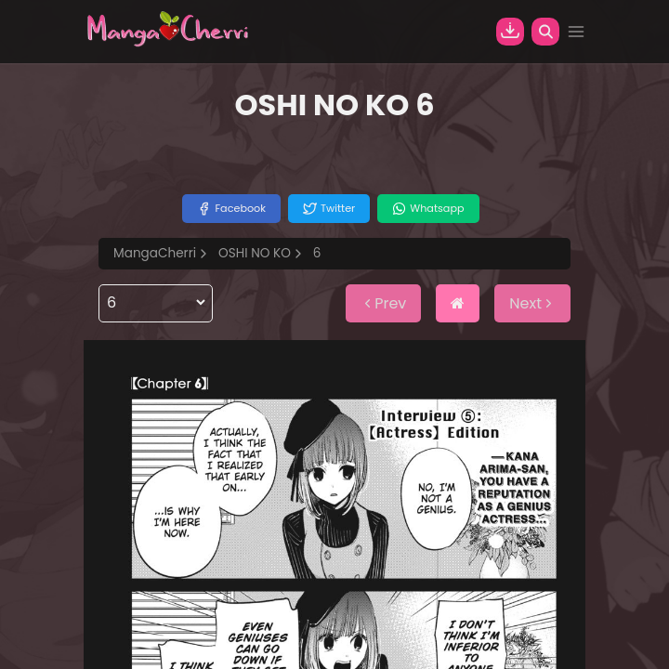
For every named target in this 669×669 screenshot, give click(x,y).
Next (532, 303)
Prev (383, 303)
